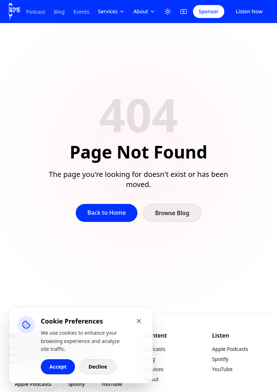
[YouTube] (183, 11)
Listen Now (249, 11)
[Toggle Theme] (167, 11)
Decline (97, 366)
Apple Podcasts (33, 383)
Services (111, 11)
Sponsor (209, 11)
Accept (57, 366)
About (144, 11)
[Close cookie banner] (139, 321)
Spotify (76, 383)
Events (81, 11)
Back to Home (106, 213)
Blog (59, 11)
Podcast (35, 11)
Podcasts (155, 349)
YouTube (111, 383)
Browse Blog (172, 213)
